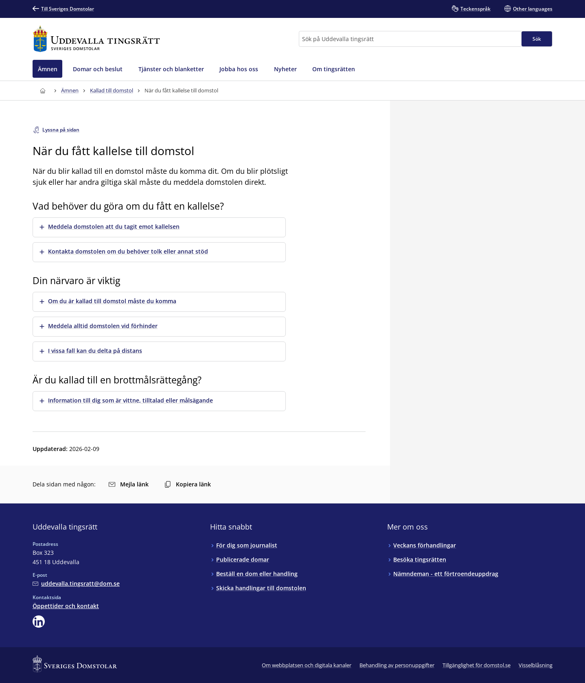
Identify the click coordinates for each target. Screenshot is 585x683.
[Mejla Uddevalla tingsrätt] (76, 583)
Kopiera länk (187, 484)
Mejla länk (129, 484)
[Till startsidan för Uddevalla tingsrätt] (96, 39)
